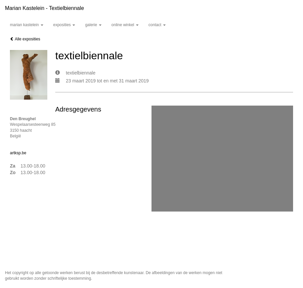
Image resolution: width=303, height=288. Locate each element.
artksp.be (18, 153)
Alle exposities (25, 39)
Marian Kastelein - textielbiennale (44, 8)
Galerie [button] (93, 25)
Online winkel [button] (125, 25)
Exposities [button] (64, 25)
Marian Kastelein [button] (26, 25)
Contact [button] (157, 25)
